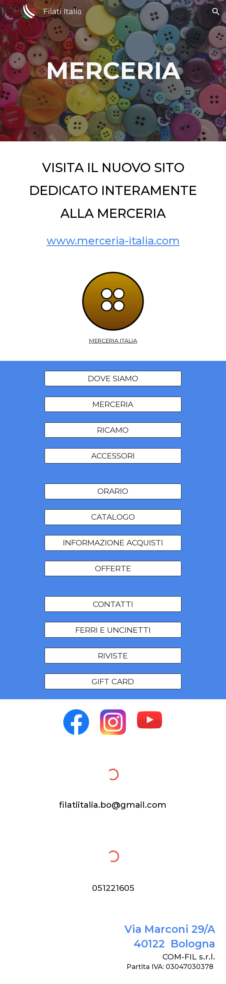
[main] (112, 70)
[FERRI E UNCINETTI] (113, 629)
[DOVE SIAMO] (113, 378)
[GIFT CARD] (113, 681)
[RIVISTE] (113, 655)
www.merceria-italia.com (113, 240)
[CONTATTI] (113, 604)
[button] (10, 11)
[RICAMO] (113, 429)
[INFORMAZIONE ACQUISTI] (113, 542)
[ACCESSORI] (113, 455)
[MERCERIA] (113, 404)
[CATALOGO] (113, 517)
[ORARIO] (113, 491)
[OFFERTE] (113, 568)
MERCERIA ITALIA (113, 340)
